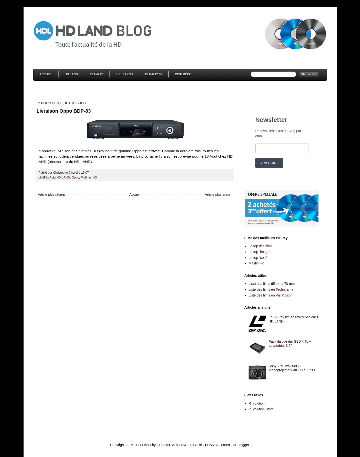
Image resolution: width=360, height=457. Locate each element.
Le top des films (260, 246)
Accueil (46, 74)
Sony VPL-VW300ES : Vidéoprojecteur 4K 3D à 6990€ (292, 368)
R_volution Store (261, 409)
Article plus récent (51, 194)
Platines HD (89, 177)
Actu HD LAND (60, 177)
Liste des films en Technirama (271, 289)
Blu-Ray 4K (153, 74)
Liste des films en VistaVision (271, 295)
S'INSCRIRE (269, 163)
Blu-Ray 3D (124, 74)
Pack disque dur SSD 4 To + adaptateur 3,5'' (290, 343)
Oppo (75, 177)
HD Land (71, 74)
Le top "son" (258, 258)
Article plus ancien (219, 194)
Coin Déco (183, 74)
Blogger (243, 445)
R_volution (257, 403)
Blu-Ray (96, 74)
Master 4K (256, 263)
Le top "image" (260, 252)
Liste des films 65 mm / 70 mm (272, 284)
